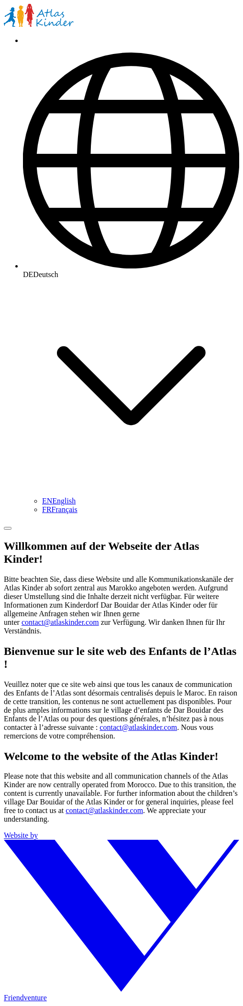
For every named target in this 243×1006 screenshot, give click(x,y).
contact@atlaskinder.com (60, 622)
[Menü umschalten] (7, 528)
